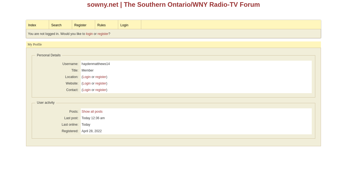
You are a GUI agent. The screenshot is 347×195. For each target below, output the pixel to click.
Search (56, 25)
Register (80, 25)
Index (32, 25)
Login (124, 25)
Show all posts (92, 111)
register (103, 34)
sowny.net (102, 4)
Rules (101, 25)
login (89, 34)
